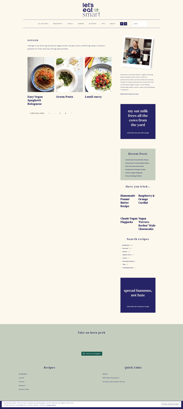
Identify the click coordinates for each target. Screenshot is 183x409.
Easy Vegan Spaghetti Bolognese (35, 100)
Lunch (125, 258)
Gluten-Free (127, 255)
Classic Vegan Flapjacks (134, 173)
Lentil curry (93, 97)
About (105, 374)
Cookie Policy (51, 405)
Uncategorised (128, 268)
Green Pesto (64, 97)
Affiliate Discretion (111, 378)
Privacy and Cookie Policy (114, 382)
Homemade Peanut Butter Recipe (137, 160)
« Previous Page (37, 113)
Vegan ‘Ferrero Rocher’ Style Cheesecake (146, 224)
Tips (124, 264)
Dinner (125, 251)
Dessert (125, 248)
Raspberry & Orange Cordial (135, 169)
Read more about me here (129, 94)
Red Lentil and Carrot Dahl (134, 166)
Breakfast (126, 245)
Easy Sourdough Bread (133, 176)
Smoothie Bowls (128, 261)
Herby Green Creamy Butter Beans (137, 163)
